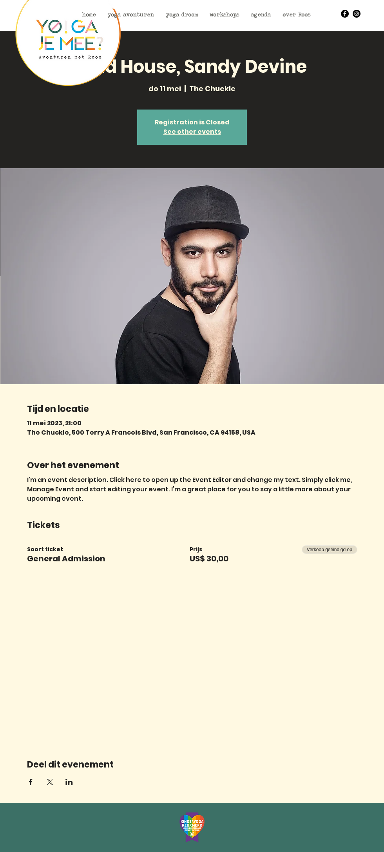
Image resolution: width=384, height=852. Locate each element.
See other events (192, 131)
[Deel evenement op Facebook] (30, 782)
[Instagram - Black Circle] (356, 14)
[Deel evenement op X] (50, 782)
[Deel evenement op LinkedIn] (69, 782)
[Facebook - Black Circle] (345, 14)
